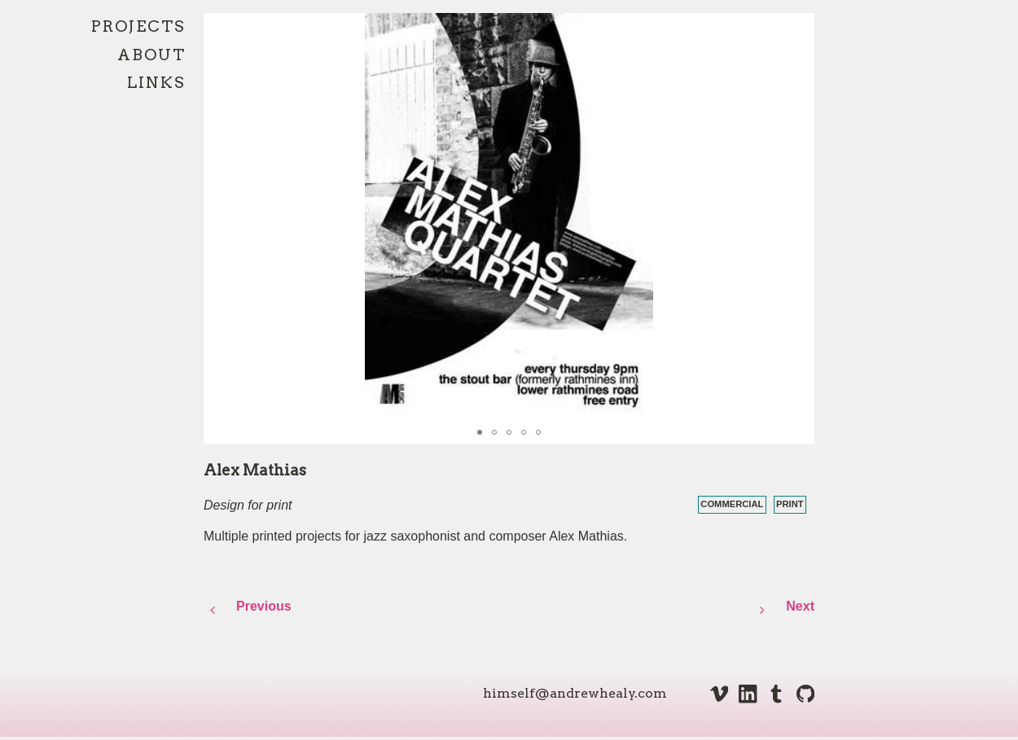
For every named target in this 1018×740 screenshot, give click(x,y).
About (151, 55)
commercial (731, 504)
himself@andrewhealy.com (575, 693)
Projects (138, 26)
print (790, 504)
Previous (264, 606)
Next (783, 611)
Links (156, 82)
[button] (800, 28)
